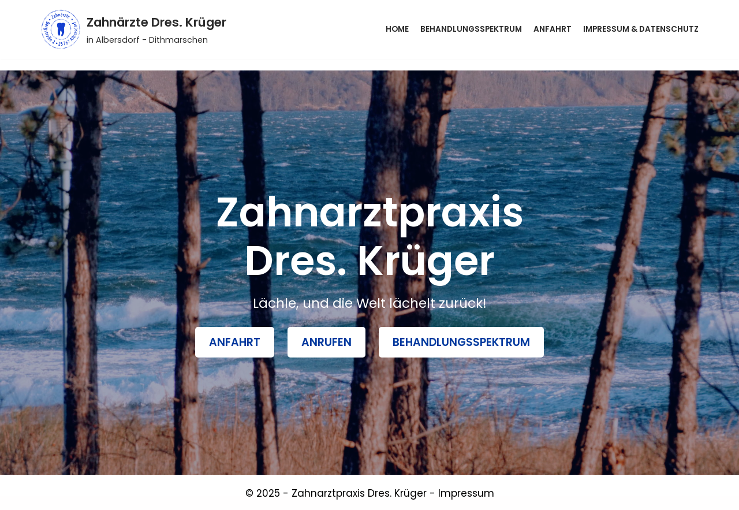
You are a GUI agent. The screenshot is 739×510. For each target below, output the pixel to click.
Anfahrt (552, 29)
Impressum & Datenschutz (641, 29)
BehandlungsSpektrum (461, 342)
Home (397, 29)
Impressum (466, 493)
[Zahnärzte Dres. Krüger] (133, 29)
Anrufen (326, 342)
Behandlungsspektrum (471, 29)
